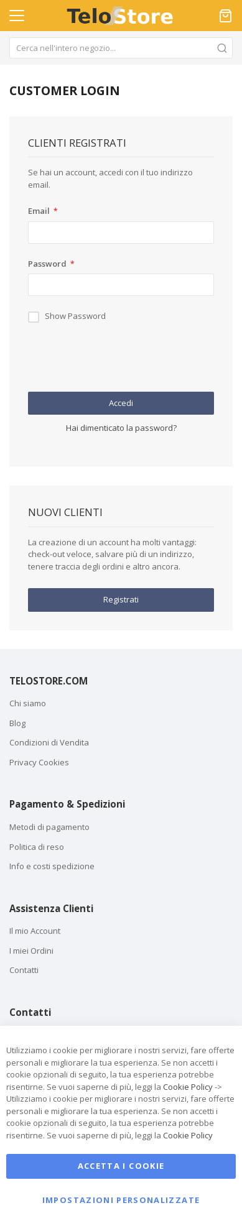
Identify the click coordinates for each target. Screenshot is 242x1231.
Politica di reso (36, 846)
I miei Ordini (31, 950)
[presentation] (122, 361)
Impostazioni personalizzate (121, 1200)
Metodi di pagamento (49, 826)
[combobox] (121, 47)
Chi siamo (27, 703)
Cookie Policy (188, 1086)
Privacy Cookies (39, 762)
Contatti (24, 969)
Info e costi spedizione (52, 866)
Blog (17, 723)
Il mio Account (34, 930)
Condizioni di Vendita (49, 742)
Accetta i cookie (121, 1165)
